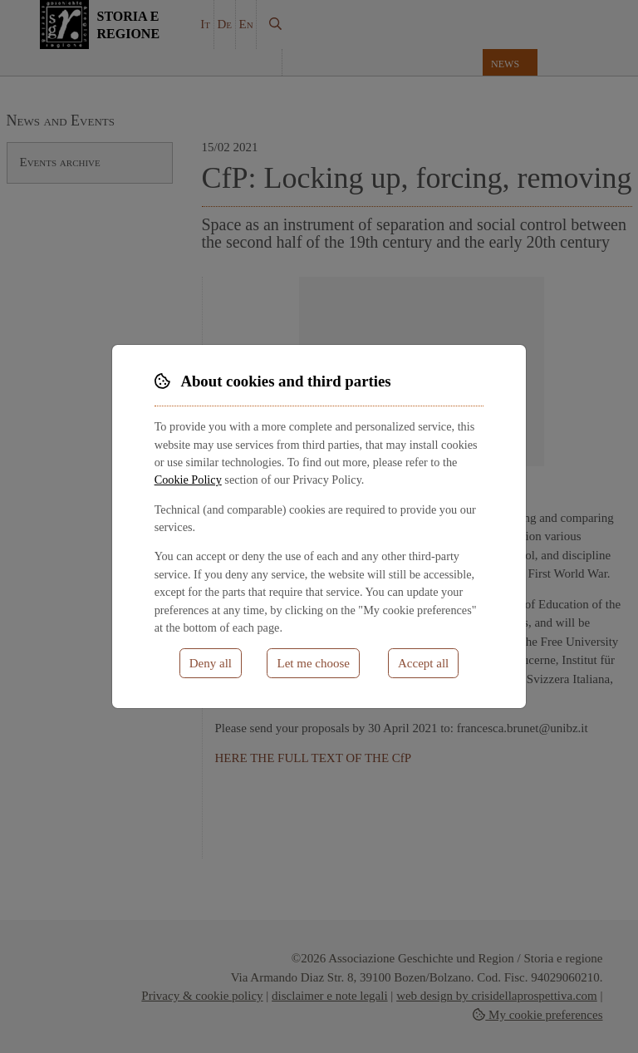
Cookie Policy (188, 479)
